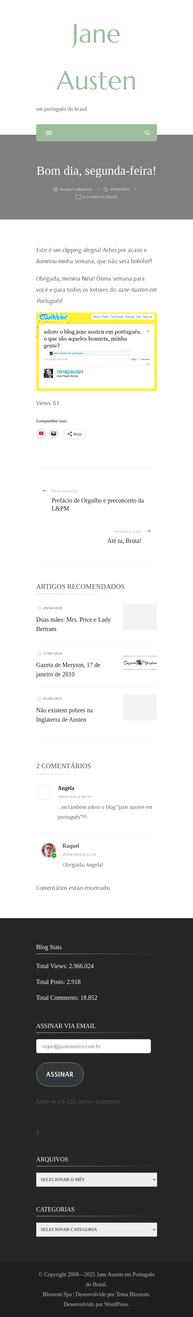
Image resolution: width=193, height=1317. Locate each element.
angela (66, 788)
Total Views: (52, 966)
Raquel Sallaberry (76, 189)
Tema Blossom (132, 1294)
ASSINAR (59, 1074)
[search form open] (147, 133)
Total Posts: (51, 981)
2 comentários (100, 197)
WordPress (116, 1304)
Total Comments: (58, 997)
